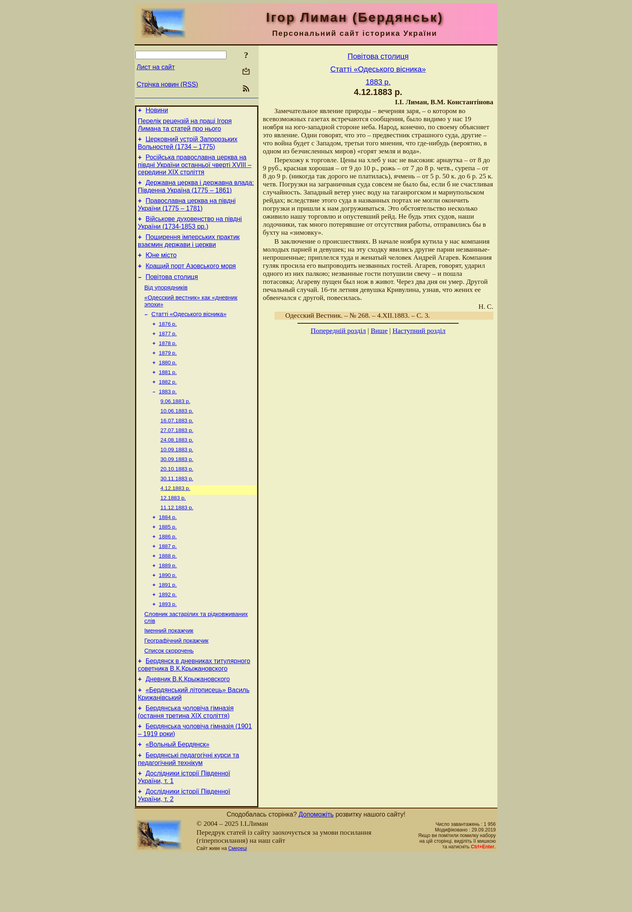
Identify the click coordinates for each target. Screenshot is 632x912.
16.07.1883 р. (176, 446)
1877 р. (168, 352)
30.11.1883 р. (176, 509)
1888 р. (168, 593)
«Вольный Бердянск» (177, 797)
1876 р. (168, 342)
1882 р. (168, 404)
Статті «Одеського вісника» (189, 331)
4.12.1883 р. (175, 520)
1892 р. (168, 635)
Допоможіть (316, 871)
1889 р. (168, 603)
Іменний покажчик (168, 674)
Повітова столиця (172, 290)
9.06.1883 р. (175, 425)
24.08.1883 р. (176, 467)
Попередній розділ (338, 331)
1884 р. (168, 551)
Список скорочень (168, 696)
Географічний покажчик (176, 685)
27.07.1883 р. (176, 457)
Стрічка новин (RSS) (167, 84)
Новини (157, 111)
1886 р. (168, 572)
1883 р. (168, 415)
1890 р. (168, 614)
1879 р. (168, 373)
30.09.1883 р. (176, 488)
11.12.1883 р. (176, 541)
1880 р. (168, 384)
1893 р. (168, 645)
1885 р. (168, 561)
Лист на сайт (156, 67)
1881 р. (168, 394)
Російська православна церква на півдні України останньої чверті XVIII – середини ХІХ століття (195, 169)
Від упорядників (165, 302)
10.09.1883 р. (176, 478)
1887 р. (168, 582)
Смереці (237, 905)
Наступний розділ (419, 331)
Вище (379, 331)
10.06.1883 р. (176, 436)
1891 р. (168, 624)
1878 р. (168, 363)
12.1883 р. (173, 530)
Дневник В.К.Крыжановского (188, 727)
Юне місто (161, 266)
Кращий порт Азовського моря (191, 278)
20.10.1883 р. (176, 499)
